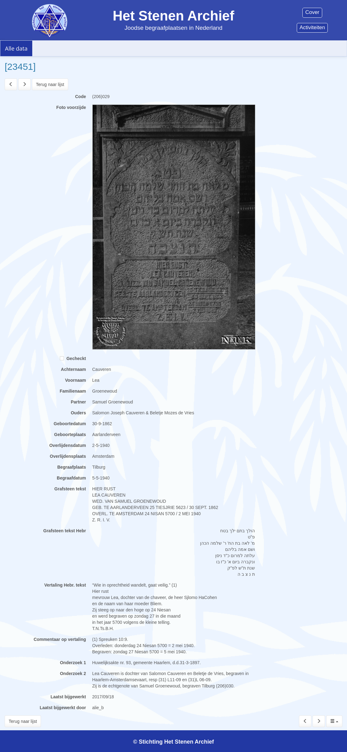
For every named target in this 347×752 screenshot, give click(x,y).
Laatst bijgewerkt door (63, 707)
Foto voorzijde (71, 107)
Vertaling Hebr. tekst (65, 585)
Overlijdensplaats (68, 456)
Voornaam (75, 380)
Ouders (78, 412)
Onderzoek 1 (73, 662)
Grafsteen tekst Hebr (64, 530)
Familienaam (73, 391)
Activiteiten (312, 27)
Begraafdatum (71, 477)
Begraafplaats (71, 467)
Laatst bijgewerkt (68, 696)
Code (80, 96)
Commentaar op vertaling (59, 639)
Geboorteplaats (70, 434)
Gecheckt (73, 358)
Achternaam (73, 369)
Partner (78, 401)
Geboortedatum (70, 423)
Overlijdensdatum (67, 445)
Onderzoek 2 (73, 673)
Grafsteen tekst (70, 488)
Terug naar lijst (50, 84)
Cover (312, 12)
